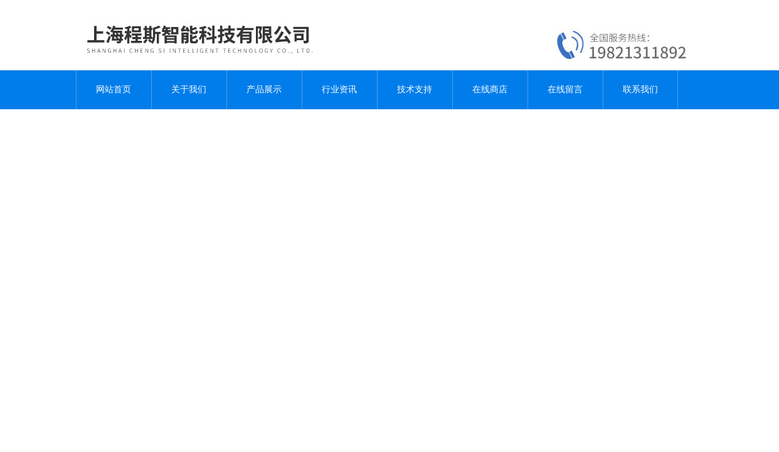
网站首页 (113, 89)
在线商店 (489, 89)
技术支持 (414, 89)
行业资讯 (339, 89)
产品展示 (264, 89)
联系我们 (640, 89)
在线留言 (565, 89)
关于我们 (188, 89)
